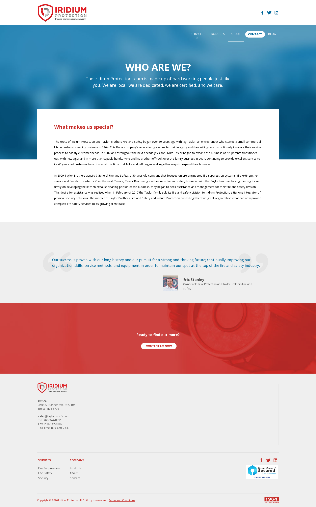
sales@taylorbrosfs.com (54, 416)
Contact (255, 34)
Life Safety (45, 473)
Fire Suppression (49, 468)
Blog (272, 34)
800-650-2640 (60, 428)
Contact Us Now (159, 346)
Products (217, 34)
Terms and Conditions (122, 500)
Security (43, 478)
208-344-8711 (53, 420)
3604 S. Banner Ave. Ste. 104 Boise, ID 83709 (56, 407)
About (236, 34)
